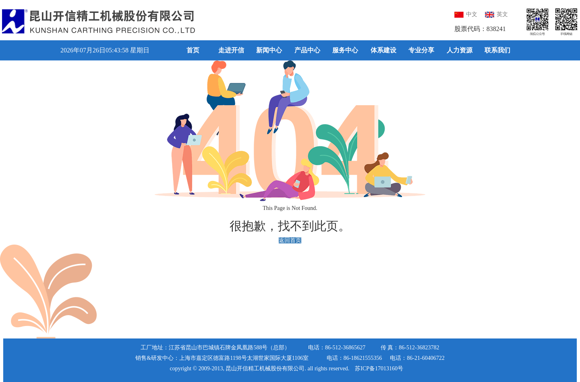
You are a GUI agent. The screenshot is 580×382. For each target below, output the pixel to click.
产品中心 (307, 50)
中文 (465, 14)
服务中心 (345, 50)
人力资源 (459, 50)
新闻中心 (269, 50)
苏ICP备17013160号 (379, 368)
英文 (496, 14)
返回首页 (290, 241)
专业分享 (421, 50)
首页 (192, 50)
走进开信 (231, 50)
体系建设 (383, 50)
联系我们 (497, 50)
